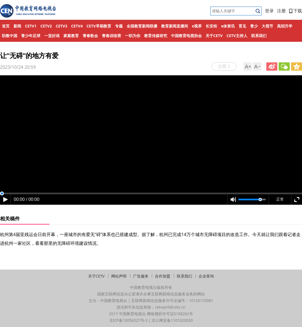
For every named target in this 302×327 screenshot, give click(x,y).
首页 (6, 26)
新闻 (17, 26)
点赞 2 (224, 66)
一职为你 (132, 35)
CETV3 (61, 26)
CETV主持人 (236, 35)
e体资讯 (228, 26)
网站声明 (119, 276)
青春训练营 (111, 35)
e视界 (197, 26)
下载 (295, 11)
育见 (242, 26)
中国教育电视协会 (186, 35)
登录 (269, 11)
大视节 (267, 26)
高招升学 (284, 26)
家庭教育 (71, 35)
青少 (254, 26)
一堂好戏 (52, 35)
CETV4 (77, 26)
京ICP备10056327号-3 (128, 320)
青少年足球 (30, 35)
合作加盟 (162, 276)
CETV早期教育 (98, 26)
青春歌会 (90, 35)
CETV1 (31, 26)
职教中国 (9, 35)
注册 (281, 11)
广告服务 (141, 276)
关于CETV (214, 35)
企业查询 (206, 276)
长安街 (211, 26)
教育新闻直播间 (174, 26)
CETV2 (46, 26)
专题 (119, 26)
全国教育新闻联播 (142, 26)
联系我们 (259, 35)
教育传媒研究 (155, 35)
